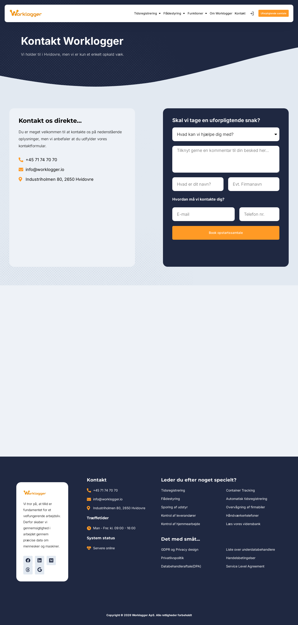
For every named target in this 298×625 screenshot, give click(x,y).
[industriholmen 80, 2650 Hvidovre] (72, 222)
